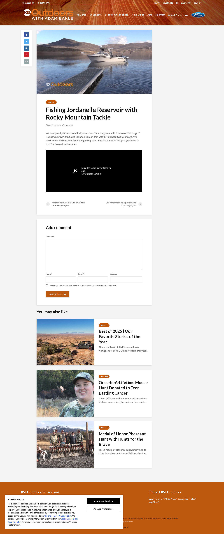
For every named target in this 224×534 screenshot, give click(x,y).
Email (81, 274)
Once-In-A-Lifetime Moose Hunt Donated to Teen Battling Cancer (123, 388)
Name (49, 274)
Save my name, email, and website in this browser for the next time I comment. (83, 285)
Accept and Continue (103, 501)
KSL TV (156, 3)
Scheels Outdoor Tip (116, 14)
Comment (50, 236)
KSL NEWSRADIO (183, 3)
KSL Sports (168, 3)
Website (113, 274)
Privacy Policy (64, 516)
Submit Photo (175, 15)
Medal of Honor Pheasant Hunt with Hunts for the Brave (122, 439)
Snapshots (95, 14)
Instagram (43, 3)
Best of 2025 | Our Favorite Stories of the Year (119, 336)
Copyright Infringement (126, 517)
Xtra (149, 14)
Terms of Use (51, 516)
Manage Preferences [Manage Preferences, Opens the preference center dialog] (103, 509)
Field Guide (137, 14)
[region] (64, 512)
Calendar (160, 14)
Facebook (28, 3)
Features (81, 14)
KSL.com (197, 3)
